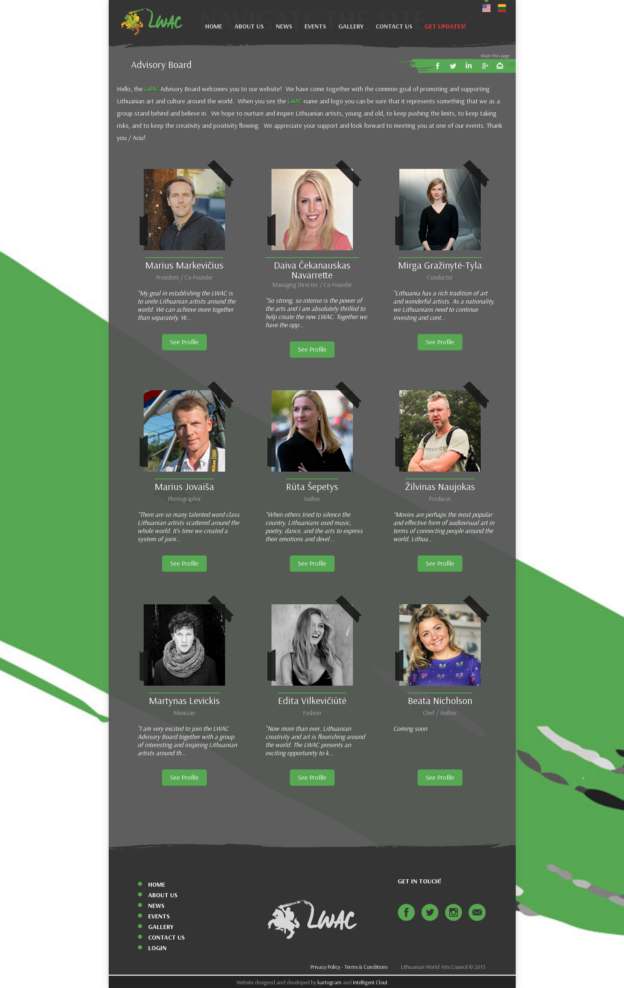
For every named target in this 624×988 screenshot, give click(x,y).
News (284, 26)
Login (157, 948)
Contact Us (394, 26)
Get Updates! (445, 26)
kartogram (329, 982)
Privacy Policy (325, 967)
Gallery (350, 26)
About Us (249, 26)
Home (213, 26)
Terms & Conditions (366, 967)
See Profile (184, 342)
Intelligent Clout (370, 982)
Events (315, 26)
